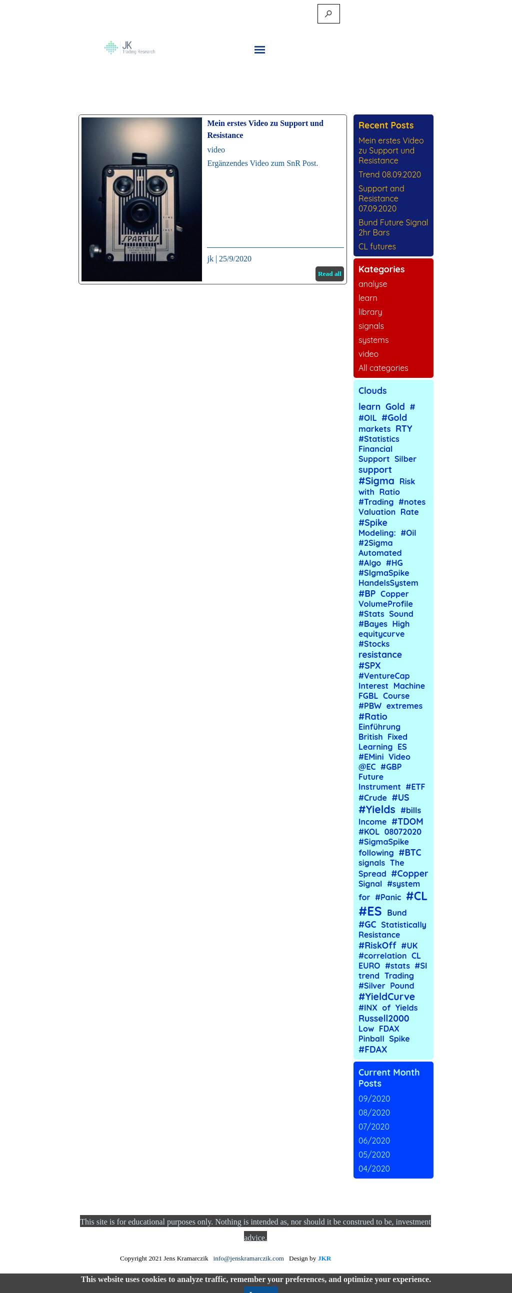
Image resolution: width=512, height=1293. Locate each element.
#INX (368, 1008)
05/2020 (374, 1155)
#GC (367, 924)
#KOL (369, 832)
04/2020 (374, 1169)
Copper (394, 594)
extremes (404, 706)
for (364, 897)
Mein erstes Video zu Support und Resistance (391, 150)
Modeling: (377, 533)
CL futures (377, 246)
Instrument (379, 787)
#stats (397, 966)
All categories (383, 368)
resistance (380, 654)
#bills (410, 810)
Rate (409, 512)
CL (416, 956)
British (370, 737)
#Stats (371, 614)
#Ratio (373, 716)
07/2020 (374, 1127)
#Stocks (374, 644)
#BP (367, 593)
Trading (399, 976)
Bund (396, 913)
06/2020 (374, 1141)
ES (402, 747)
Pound (402, 986)
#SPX (369, 665)
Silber (405, 459)
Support (374, 459)
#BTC (409, 852)
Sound (401, 614)
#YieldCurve (386, 997)
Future (371, 777)
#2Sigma (375, 543)
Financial (375, 449)
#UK (409, 946)
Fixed (398, 737)
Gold (395, 406)
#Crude (372, 798)
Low (366, 1029)
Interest (373, 686)
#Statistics (379, 439)
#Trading (376, 502)
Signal (370, 884)
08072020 (403, 832)
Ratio (389, 492)
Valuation (377, 512)
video (216, 149)
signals (371, 326)
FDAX (389, 1029)
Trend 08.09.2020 (389, 174)
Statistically (403, 925)
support (375, 469)
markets (374, 429)
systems (373, 340)
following (376, 853)
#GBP (391, 767)
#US (400, 797)
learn (368, 298)
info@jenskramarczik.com (249, 1258)
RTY (404, 428)
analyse (373, 284)
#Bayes (373, 624)
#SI (420, 966)
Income (372, 822)
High (401, 624)
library (370, 312)
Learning (375, 747)
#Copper (409, 873)
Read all (330, 273)
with (366, 492)
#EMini (371, 757)
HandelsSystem (388, 583)
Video (399, 757)
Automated (380, 553)
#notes (412, 502)
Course (396, 696)
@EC (367, 767)
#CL (417, 896)
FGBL (368, 696)
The (397, 863)
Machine (410, 686)
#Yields (377, 809)
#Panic (388, 897)
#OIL (367, 418)
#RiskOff (377, 945)
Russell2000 (384, 1018)
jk (210, 258)
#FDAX (372, 1049)
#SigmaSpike (383, 842)
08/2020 (374, 1113)
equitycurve (381, 634)
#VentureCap (384, 676)
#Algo (369, 563)
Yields (407, 1008)
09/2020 (374, 1099)
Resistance (379, 935)
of (386, 1008)
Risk (408, 481)
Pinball (371, 1039)
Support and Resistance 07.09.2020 (381, 198)
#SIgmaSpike (384, 573)
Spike (399, 1039)
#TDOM (408, 821)
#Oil (408, 533)
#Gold (394, 417)
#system (403, 884)
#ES (370, 911)
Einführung (379, 727)
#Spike (373, 522)
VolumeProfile (385, 604)
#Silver (372, 986)
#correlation (382, 956)
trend (369, 976)
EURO (369, 966)
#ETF (415, 787)
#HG (394, 563)
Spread (372, 874)
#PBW (370, 706)
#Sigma (376, 481)
